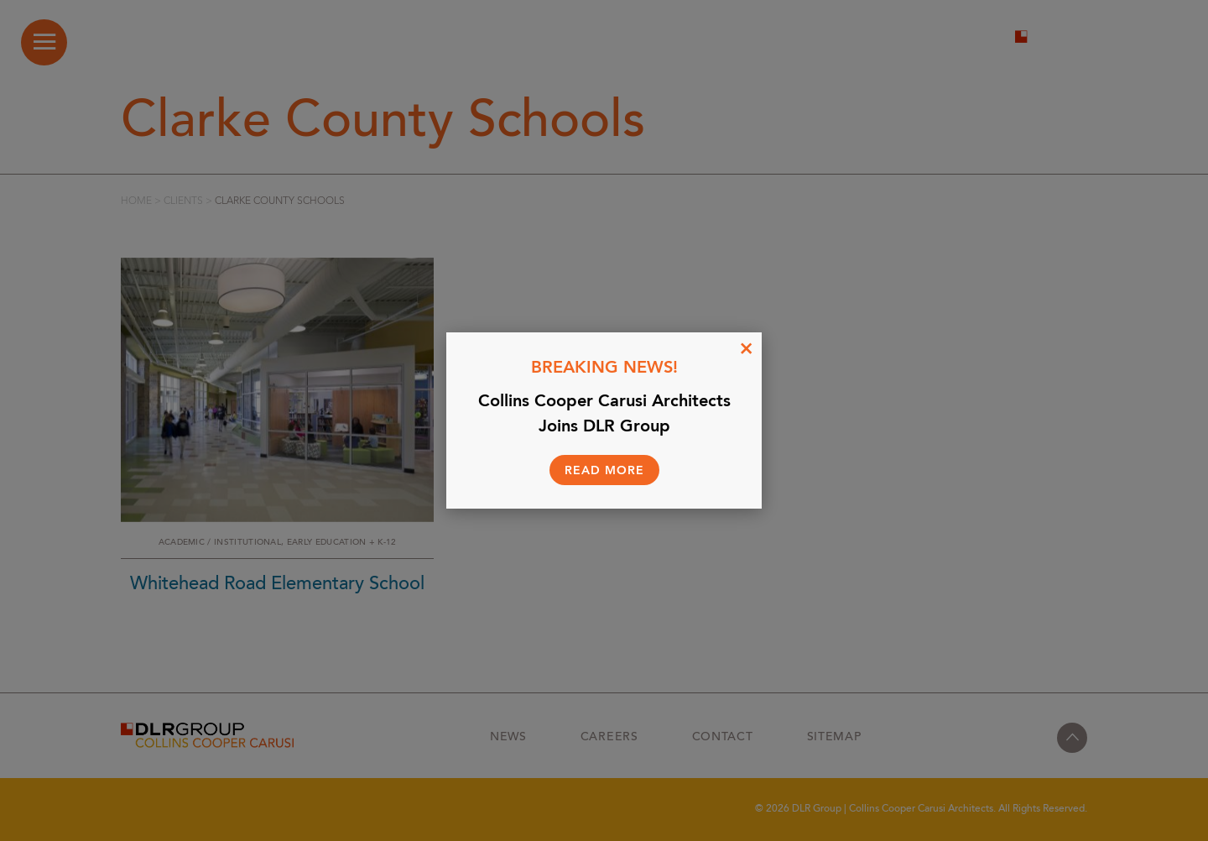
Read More (604, 471)
